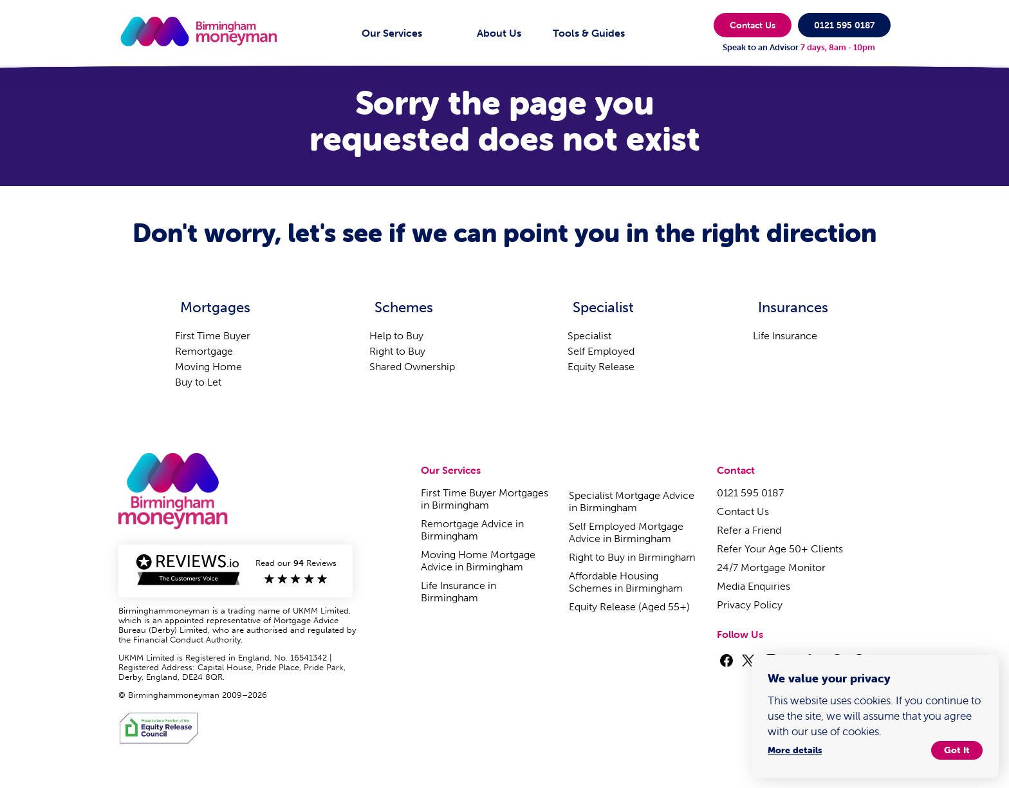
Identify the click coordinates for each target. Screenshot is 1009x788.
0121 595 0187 (844, 25)
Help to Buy (396, 336)
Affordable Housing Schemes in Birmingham (626, 582)
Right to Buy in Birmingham (632, 557)
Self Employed (601, 351)
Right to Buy (397, 351)
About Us (499, 33)
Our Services (392, 33)
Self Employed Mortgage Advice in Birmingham (626, 532)
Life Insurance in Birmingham (458, 591)
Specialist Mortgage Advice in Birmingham (631, 501)
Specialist (589, 336)
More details (795, 749)
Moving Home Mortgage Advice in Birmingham (478, 561)
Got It (957, 749)
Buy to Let (198, 382)
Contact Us (752, 25)
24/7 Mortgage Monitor (771, 567)
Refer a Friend (749, 530)
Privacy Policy (749, 605)
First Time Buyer (212, 336)
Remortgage (204, 351)
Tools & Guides (589, 33)
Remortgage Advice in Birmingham (472, 530)
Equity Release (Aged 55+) (629, 607)
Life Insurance (785, 336)
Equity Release (601, 367)
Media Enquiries (753, 586)
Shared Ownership (412, 367)
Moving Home (208, 367)
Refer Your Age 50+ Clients (780, 549)
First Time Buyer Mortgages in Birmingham (484, 499)
